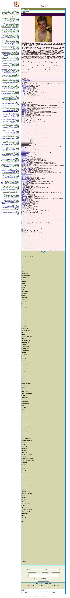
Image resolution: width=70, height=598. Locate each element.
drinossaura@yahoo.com (26, 80)
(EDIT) (24, 8)
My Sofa (18, 214)
